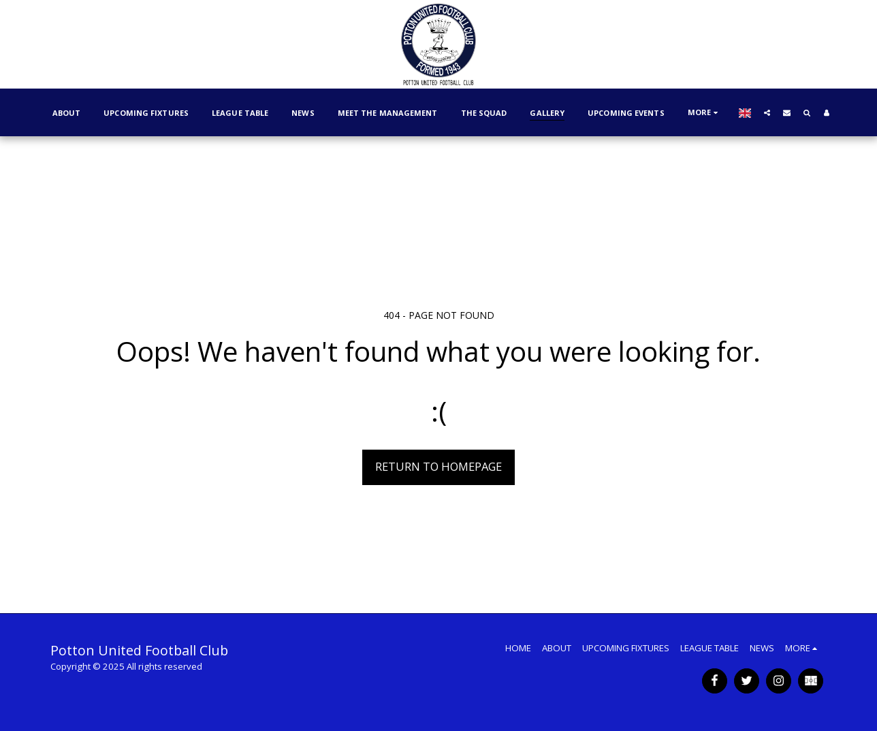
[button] (767, 112)
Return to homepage (438, 466)
